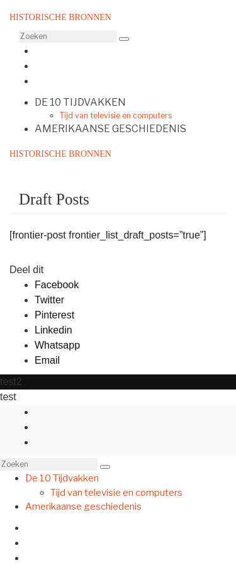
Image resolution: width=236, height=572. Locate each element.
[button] (124, 39)
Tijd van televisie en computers (116, 115)
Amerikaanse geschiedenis (110, 129)
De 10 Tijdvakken (80, 102)
